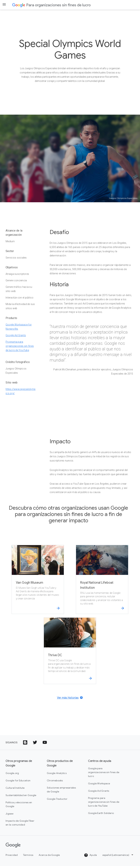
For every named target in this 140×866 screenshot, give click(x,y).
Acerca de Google (49, 855)
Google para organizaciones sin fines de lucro (103, 772)
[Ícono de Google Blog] (25, 742)
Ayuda (90, 855)
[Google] (13, 845)
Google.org (12, 773)
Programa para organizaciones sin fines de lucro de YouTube (20, 346)
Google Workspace (99, 783)
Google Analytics (57, 773)
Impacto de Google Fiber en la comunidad (20, 822)
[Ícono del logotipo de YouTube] (45, 742)
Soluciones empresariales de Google (61, 789)
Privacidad (12, 855)
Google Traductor (57, 798)
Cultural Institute (15, 787)
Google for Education (18, 780)
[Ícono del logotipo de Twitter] (35, 742)
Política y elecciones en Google (19, 804)
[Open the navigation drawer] (4, 4)
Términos (28, 855)
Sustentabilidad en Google (21, 795)
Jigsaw (10, 813)
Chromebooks (55, 780)
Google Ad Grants (16, 335)
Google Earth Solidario (101, 813)
